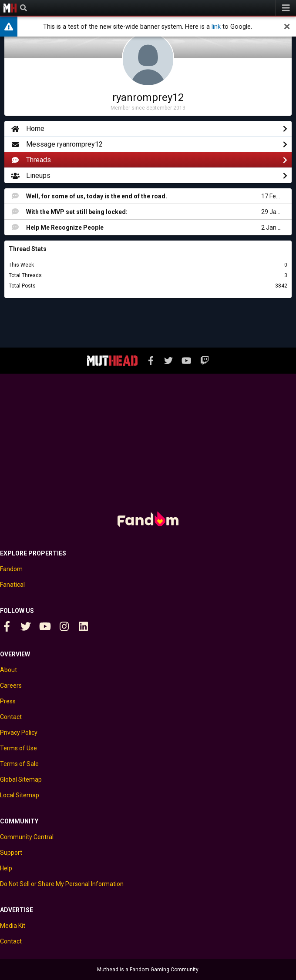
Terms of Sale (19, 763)
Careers (11, 685)
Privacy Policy (18, 732)
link (216, 26)
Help (6, 868)
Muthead (10, 8)
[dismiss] (287, 27)
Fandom (11, 568)
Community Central (27, 836)
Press (8, 701)
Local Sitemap (19, 795)
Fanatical (12, 584)
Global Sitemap (21, 779)
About (8, 669)
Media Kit (12, 925)
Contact (11, 716)
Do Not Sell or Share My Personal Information (62, 883)
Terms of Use (18, 748)
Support (11, 852)
